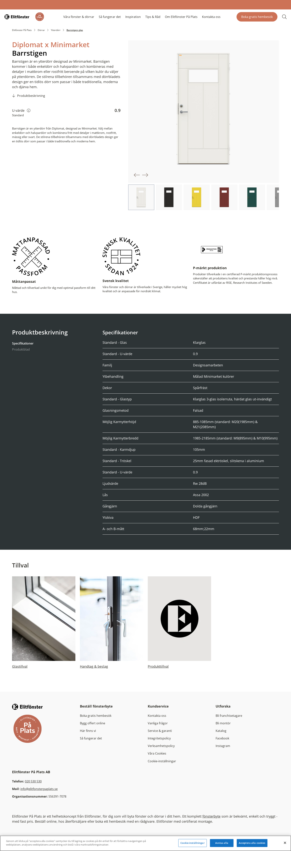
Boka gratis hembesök (257, 17)
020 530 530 (33, 781)
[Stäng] (285, 843)
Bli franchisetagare (229, 715)
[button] (137, 175)
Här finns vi (88, 730)
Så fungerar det (110, 17)
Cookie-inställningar (162, 760)
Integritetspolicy (159, 738)
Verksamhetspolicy (161, 746)
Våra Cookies (157, 753)
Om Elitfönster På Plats (181, 17)
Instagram (223, 746)
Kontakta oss (211, 17)
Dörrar (41, 30)
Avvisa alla (221, 843)
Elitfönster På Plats (22, 30)
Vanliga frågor (158, 723)
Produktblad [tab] (21, 349)
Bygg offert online (92, 723)
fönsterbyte (211, 816)
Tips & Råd (152, 17)
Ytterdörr (55, 30)
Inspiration (133, 17)
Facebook (222, 738)
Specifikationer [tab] (23, 343)
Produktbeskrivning (31, 96)
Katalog (221, 730)
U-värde (21, 110)
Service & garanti (160, 730)
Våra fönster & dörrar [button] (78, 17)
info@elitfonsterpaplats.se (39, 789)
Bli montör (223, 723)
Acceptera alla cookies (252, 843)
